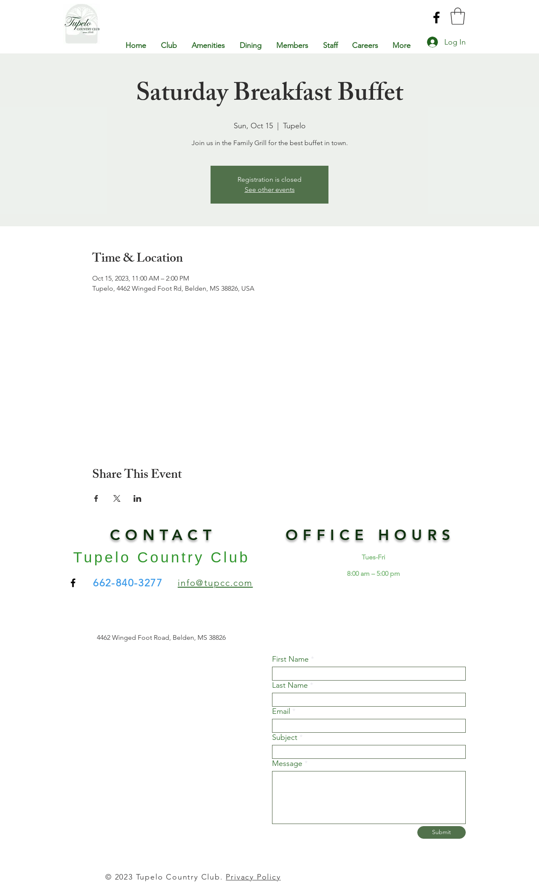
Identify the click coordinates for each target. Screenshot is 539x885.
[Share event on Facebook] (96, 498)
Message (287, 763)
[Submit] (441, 832)
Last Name (290, 685)
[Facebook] (436, 17)
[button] (458, 16)
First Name (290, 659)
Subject (284, 737)
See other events (270, 189)
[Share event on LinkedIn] (137, 498)
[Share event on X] (117, 498)
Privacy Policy (253, 877)
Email (281, 711)
